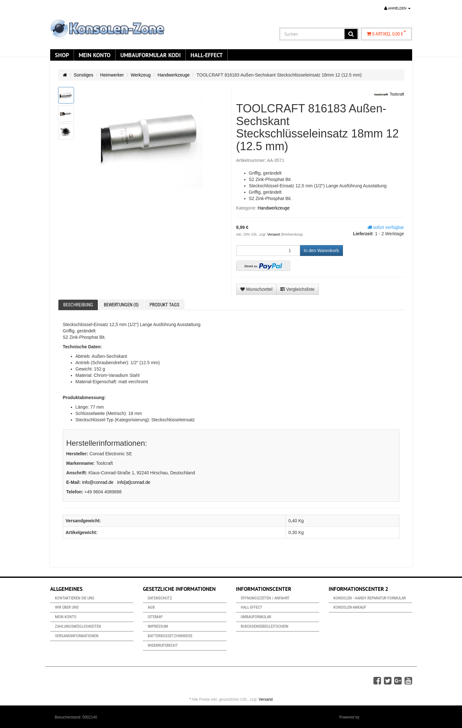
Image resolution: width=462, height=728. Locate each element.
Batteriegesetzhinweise (170, 635)
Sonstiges (83, 74)
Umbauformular (256, 616)
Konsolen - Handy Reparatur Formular (369, 598)
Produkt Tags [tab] (164, 305)
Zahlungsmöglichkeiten (78, 626)
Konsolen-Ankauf (349, 607)
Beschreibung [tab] (78, 305)
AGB (151, 607)
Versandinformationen (76, 635)
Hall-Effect (207, 55)
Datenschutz (160, 598)
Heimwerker (112, 74)
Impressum (158, 626)
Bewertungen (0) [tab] (121, 305)
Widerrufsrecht (163, 645)
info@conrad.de (97, 482)
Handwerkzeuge (173, 74)
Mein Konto (94, 55)
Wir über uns (67, 607)
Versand (274, 234)
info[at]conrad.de (133, 482)
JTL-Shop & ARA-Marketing (383, 717)
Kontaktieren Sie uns (74, 598)
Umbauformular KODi (150, 55)
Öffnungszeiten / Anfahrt (265, 598)
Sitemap (155, 616)
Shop (62, 55)
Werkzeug (141, 74)
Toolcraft (388, 94)
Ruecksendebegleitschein (264, 626)
